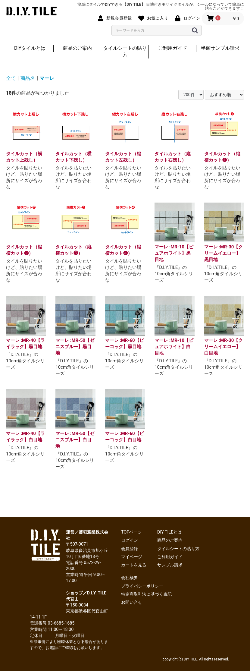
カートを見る (133, 565)
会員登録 (129, 548)
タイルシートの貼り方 (125, 51)
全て (11, 78)
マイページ (131, 556)
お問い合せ (131, 602)
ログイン (129, 540)
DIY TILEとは (169, 532)
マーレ (47, 78)
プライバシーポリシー (142, 586)
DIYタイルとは (29, 48)
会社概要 (129, 577)
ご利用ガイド (172, 48)
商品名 (27, 78)
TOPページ (131, 532)
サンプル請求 (170, 565)
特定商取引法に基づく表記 (146, 594)
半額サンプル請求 (220, 48)
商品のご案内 (77, 48)
